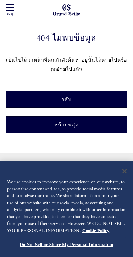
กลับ (66, 99)
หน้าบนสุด (66, 124)
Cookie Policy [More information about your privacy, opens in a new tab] (95, 231)
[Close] (124, 172)
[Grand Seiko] (66, 9)
